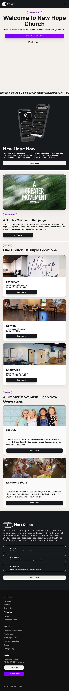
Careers (7, 645)
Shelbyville (8, 608)
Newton (7, 605)
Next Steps (8, 634)
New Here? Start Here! (13, 630)
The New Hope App (11, 641)
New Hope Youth (10, 619)
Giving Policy (9, 649)
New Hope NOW (10, 638)
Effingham (8, 601)
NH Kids (7, 616)
